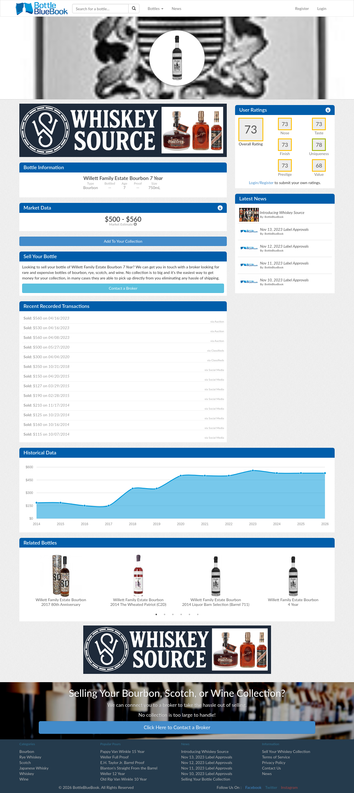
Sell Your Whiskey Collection (286, 751)
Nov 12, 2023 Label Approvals (206, 762)
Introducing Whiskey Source (205, 751)
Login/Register (261, 182)
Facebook (253, 787)
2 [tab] (164, 614)
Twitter (271, 787)
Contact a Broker (123, 288)
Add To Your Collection (123, 241)
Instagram (289, 787)
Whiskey (26, 773)
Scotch (25, 762)
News (176, 8)
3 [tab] (173, 614)
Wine (23, 779)
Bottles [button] (155, 8)
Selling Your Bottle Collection (205, 779)
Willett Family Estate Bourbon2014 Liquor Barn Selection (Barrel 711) (215, 602)
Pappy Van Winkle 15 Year (122, 751)
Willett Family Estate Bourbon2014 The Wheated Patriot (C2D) (138, 602)
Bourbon (26, 751)
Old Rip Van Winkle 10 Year (123, 779)
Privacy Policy (273, 762)
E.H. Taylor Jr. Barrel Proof (122, 762)
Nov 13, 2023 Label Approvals (206, 757)
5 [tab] (189, 614)
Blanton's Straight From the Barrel (129, 768)
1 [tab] (156, 614)
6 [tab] (198, 614)
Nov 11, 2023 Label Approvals (206, 768)
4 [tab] (181, 614)
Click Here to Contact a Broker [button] (177, 727)
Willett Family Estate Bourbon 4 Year (293, 602)
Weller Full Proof (114, 757)
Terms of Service (276, 757)
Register (302, 8)
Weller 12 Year (112, 773)
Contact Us (271, 768)
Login (321, 8)
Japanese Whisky (33, 768)
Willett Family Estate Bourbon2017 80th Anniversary (61, 602)
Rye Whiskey (30, 757)
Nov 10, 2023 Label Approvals (206, 773)
